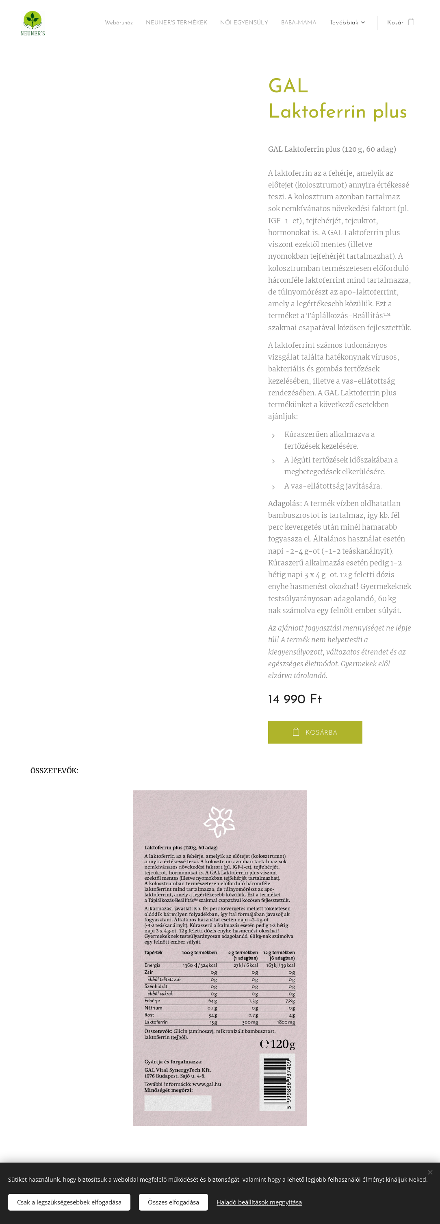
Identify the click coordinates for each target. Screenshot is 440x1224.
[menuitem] (98, 23)
